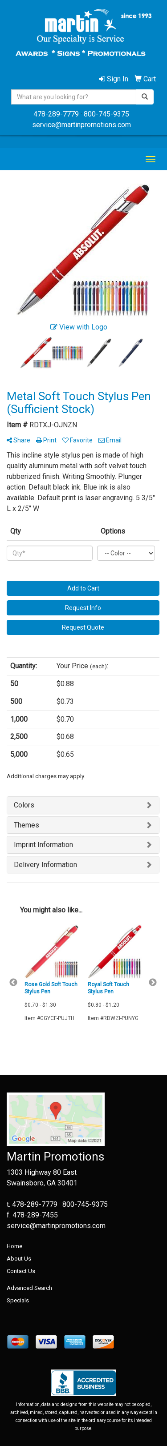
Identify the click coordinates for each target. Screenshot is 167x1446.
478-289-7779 (56, 114)
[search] (145, 96)
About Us (19, 1258)
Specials (18, 1300)
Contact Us (21, 1271)
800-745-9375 (106, 114)
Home (14, 1246)
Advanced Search (29, 1288)
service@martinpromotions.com (81, 124)
